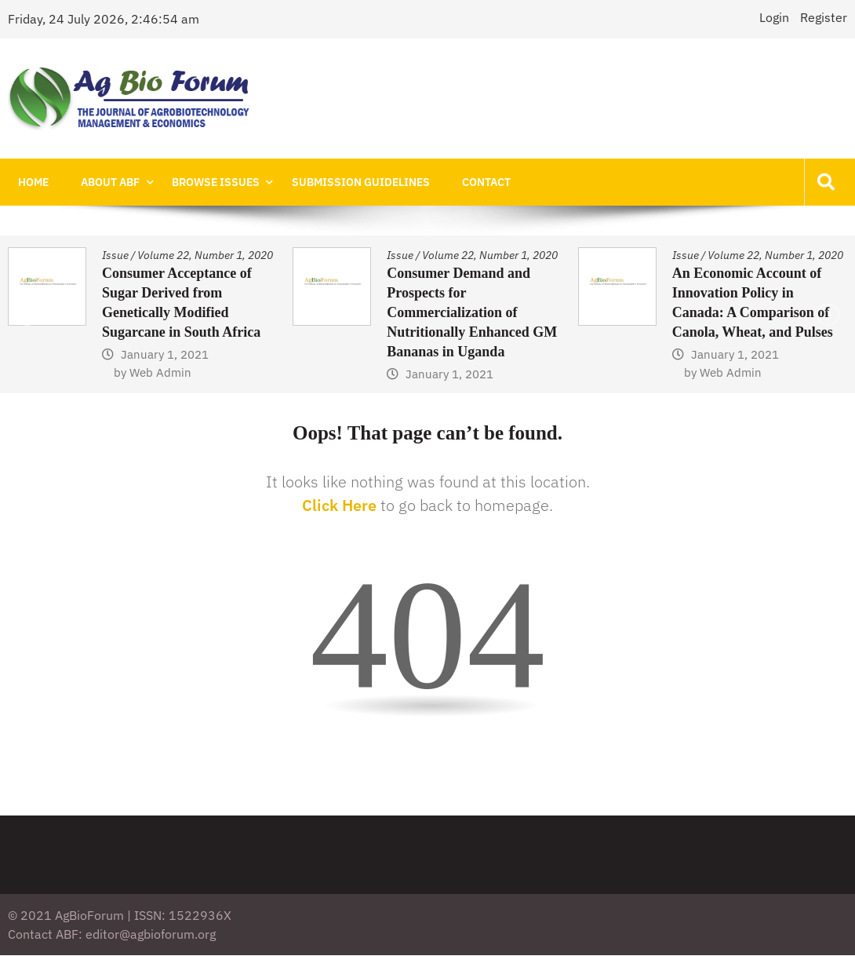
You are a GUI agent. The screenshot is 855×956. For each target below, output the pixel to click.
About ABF (102, 182)
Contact (462, 182)
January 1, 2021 (165, 355)
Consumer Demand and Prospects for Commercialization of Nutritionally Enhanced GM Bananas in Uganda (472, 313)
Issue (115, 256)
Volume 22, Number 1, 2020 (205, 256)
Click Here (339, 505)
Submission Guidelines (342, 182)
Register (823, 17)
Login (774, 17)
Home (31, 182)
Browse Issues (202, 182)
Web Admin (160, 373)
